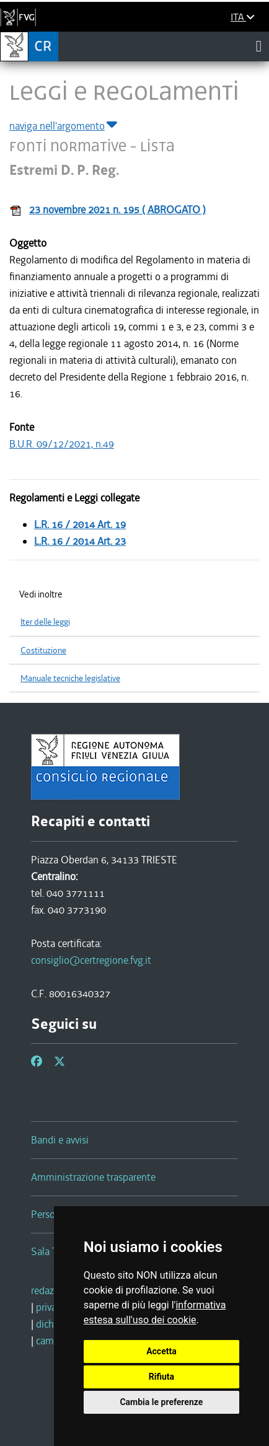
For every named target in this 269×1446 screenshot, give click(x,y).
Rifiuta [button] (161, 1377)
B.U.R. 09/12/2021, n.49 (61, 444)
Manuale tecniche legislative (70, 678)
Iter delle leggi (45, 622)
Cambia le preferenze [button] (161, 1402)
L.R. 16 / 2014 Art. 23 (80, 541)
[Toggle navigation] (259, 46)
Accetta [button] (161, 1351)
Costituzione (43, 650)
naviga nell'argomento (64, 126)
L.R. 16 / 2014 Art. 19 (80, 524)
